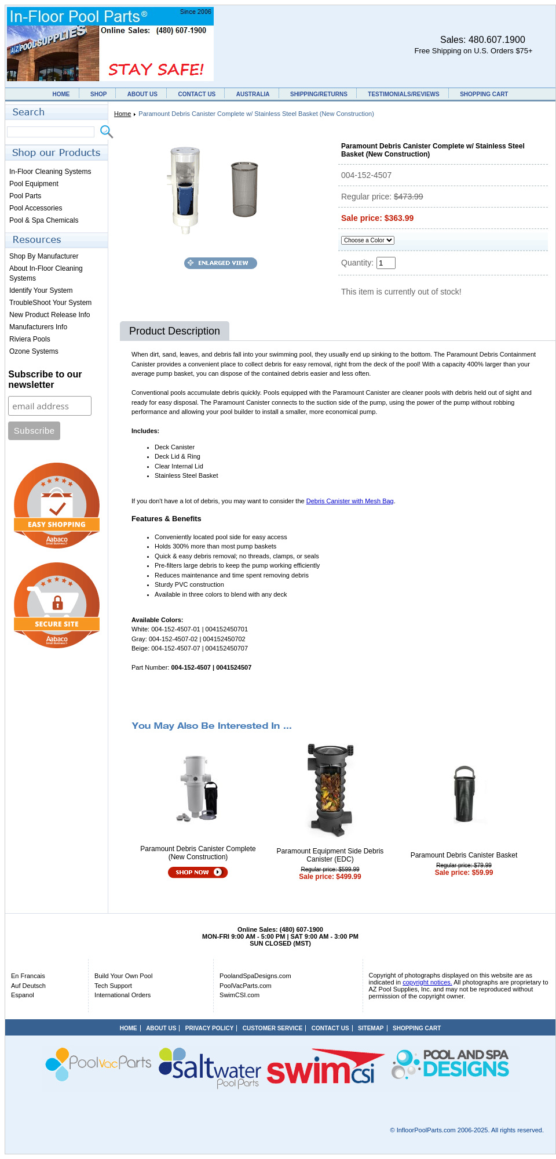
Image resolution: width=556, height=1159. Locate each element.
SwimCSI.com (239, 994)
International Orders (122, 994)
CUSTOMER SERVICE (273, 1028)
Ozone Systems (33, 351)
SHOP (98, 94)
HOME (61, 94)
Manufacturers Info (38, 327)
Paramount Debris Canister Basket (464, 855)
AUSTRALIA (253, 94)
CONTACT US (196, 94)
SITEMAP (370, 1028)
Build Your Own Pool (123, 975)
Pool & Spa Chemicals (43, 220)
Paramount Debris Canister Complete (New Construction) (197, 853)
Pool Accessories (35, 208)
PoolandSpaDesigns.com (255, 975)
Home (122, 113)
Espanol (22, 994)
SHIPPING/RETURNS (319, 94)
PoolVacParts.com (246, 985)
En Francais (28, 975)
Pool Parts (25, 196)
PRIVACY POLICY (209, 1028)
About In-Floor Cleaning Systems (46, 273)
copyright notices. (427, 982)
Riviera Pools (29, 339)
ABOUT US (142, 94)
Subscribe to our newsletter (45, 379)
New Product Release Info (49, 315)
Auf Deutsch (28, 985)
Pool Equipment (33, 184)
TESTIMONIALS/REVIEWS (403, 94)
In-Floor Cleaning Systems (50, 172)
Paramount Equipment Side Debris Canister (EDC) (330, 855)
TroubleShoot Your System (50, 303)
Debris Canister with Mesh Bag (350, 500)
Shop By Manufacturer (43, 256)
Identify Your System (40, 290)
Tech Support (113, 985)
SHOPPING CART (484, 94)
